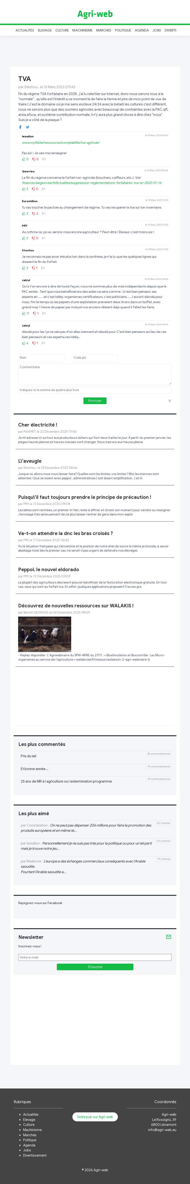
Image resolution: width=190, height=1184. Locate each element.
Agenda (142, 30)
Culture (62, 30)
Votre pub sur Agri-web (95, 1117)
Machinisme (82, 30)
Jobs (157, 30)
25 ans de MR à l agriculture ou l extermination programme (66, 781)
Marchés (103, 30)
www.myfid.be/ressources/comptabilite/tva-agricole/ (60, 142)
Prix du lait (28, 756)
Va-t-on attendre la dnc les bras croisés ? (65, 533)
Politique (123, 30)
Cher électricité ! (37, 425)
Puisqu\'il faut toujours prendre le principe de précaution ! (84, 497)
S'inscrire (95, 967)
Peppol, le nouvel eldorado (48, 570)
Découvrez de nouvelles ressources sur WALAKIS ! (75, 606)
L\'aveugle (29, 461)
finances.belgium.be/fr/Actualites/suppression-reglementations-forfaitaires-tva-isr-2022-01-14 (91, 183)
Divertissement (34, 1155)
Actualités (25, 30)
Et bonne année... (34, 769)
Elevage (45, 30)
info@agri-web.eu (162, 1130)
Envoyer (95, 401)
